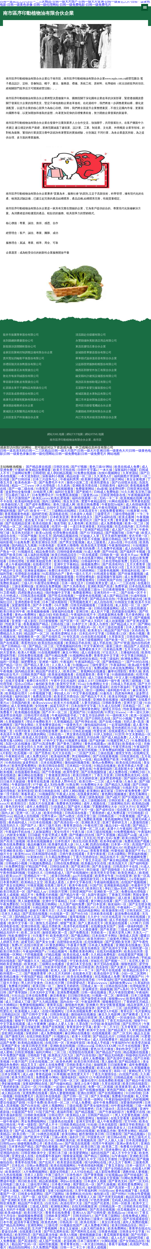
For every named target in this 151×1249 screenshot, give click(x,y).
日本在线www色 (23, 828)
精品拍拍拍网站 (19, 1247)
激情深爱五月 (15, 967)
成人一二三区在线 (123, 583)
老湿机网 (69, 1241)
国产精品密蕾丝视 (37, 1127)
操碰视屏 (100, 1064)
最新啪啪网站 (76, 747)
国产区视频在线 (133, 797)
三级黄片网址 (129, 507)
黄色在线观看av (95, 743)
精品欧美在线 (130, 1039)
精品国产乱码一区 (25, 1244)
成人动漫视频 (115, 621)
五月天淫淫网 (136, 567)
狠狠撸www (117, 998)
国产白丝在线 (31, 1105)
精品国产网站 (34, 630)
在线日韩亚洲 (34, 945)
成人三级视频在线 (94, 800)
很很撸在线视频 (35, 580)
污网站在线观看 (16, 677)
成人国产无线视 (50, 1241)
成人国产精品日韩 (116, 595)
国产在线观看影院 (136, 1219)
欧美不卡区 (34, 967)
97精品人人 (69, 769)
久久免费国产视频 (46, 1247)
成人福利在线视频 (37, 555)
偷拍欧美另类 (45, 684)
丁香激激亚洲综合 (58, 775)
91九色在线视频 (11, 1175)
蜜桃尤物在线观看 (18, 907)
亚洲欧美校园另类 (39, 561)
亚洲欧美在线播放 (106, 699)
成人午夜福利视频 (18, 564)
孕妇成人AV (62, 693)
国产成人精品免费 (114, 737)
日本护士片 (80, 624)
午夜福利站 (118, 665)
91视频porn (80, 665)
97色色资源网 (100, 1200)
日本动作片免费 (37, 1071)
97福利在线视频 (16, 1206)
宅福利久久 (35, 872)
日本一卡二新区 (47, 1159)
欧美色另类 (68, 1159)
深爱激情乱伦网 (65, 750)
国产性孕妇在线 (86, 721)
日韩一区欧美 (121, 1203)
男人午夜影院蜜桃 (121, 992)
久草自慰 (82, 1024)
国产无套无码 (11, 737)
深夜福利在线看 (63, 611)
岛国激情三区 (86, 1238)
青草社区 (127, 1011)
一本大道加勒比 (29, 476)
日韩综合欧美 (60, 866)
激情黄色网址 (91, 709)
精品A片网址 (67, 847)
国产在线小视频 (110, 721)
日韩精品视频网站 (46, 640)
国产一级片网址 (19, 1080)
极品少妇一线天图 (118, 825)
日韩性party (8, 1143)
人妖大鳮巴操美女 (93, 1228)
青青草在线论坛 (140, 1228)
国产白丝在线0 (86, 1055)
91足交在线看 (82, 699)
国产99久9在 (80, 913)
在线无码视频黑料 (110, 951)
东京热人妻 (137, 961)
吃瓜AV (33, 860)
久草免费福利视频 (112, 750)
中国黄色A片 (96, 1137)
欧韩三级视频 (132, 680)
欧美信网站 (69, 1134)
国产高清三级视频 (13, 841)
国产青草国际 (18, 992)
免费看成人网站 (75, 920)
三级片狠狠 (68, 627)
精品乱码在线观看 (138, 1197)
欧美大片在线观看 (67, 702)
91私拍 (50, 778)
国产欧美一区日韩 (61, 1238)
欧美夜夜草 (123, 1086)
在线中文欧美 (42, 1080)
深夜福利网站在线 (35, 1083)
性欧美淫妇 (26, 838)
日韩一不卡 (59, 690)
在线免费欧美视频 (111, 1080)
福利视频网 (128, 699)
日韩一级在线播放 (94, 992)
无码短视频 (105, 526)
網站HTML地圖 (94, 434)
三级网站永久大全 (46, 888)
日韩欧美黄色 (112, 702)
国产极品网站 (81, 935)
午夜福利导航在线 (130, 599)
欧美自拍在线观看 (51, 643)
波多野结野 (117, 488)
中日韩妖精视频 (65, 589)
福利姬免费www (121, 983)
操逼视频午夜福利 (110, 577)
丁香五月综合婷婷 (92, 715)
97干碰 (37, 784)
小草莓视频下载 (40, 693)
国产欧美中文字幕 (37, 1137)
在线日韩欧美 (39, 809)
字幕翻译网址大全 (105, 806)
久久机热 (64, 485)
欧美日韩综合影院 (52, 765)
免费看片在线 (136, 1112)
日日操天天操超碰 (13, 781)
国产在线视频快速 (94, 772)
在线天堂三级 (87, 816)
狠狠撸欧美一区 (29, 636)
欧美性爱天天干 (78, 1074)
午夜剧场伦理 (21, 784)
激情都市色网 (75, 1005)
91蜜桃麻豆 (19, 920)
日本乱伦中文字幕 (92, 633)
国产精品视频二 (86, 1112)
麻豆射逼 (107, 791)
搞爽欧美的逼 (66, 1140)
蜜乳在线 (85, 769)
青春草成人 (29, 794)
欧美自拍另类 (134, 951)
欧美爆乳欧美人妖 (61, 844)
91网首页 (105, 1071)
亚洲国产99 (78, 712)
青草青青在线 (70, 1244)
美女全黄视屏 (136, 479)
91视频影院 (47, 794)
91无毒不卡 (40, 935)
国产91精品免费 (56, 655)
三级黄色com (89, 495)
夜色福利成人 (18, 822)
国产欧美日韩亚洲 (82, 967)
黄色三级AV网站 (101, 466)
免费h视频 (101, 668)
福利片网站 (44, 1052)
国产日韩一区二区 (76, 1096)
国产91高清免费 (44, 743)
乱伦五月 (45, 536)
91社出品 (18, 995)
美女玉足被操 (69, 1228)
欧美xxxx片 (14, 876)
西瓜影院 (102, 967)
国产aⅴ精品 (37, 507)
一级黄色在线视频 (89, 595)
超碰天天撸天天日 (42, 910)
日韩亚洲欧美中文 (34, 1153)
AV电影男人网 (43, 492)
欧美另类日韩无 (23, 1077)
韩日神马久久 (15, 558)
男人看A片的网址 (51, 869)
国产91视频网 (53, 677)
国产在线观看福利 (97, 687)
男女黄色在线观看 (79, 734)
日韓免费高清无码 (128, 775)
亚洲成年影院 (76, 1042)
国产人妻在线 (79, 1200)
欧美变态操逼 (141, 1042)
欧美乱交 (6, 1131)
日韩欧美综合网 (128, 1036)
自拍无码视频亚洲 (85, 1206)
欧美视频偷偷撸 (38, 611)
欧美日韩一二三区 (92, 781)
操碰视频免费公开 (30, 1143)
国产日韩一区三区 (67, 1080)
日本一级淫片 (136, 1165)
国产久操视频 (107, 1184)
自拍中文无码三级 (60, 507)
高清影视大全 (124, 769)
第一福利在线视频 (83, 1131)
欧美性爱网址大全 (64, 633)
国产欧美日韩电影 (28, 627)
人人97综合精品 (82, 1171)
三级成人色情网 (129, 929)
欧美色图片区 (60, 935)
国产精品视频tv (135, 1134)
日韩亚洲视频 (24, 1052)
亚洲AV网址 (45, 548)
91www (120, 712)
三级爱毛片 (102, 514)
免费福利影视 (18, 910)
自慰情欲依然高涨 (70, 942)
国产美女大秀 (104, 520)
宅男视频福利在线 (69, 646)
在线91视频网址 (109, 473)
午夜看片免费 (77, 945)
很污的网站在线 (95, 1162)
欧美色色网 (64, 1061)
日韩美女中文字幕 (132, 1231)
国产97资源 (122, 643)
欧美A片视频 (27, 652)
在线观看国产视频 (131, 954)
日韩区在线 (61, 466)
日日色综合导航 (58, 850)
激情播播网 (82, 507)
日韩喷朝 (39, 473)
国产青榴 (99, 1127)
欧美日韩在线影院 (135, 1083)
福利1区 (123, 485)
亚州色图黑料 (21, 750)
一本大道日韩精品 (94, 1244)
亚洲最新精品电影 (117, 885)
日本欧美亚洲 (59, 517)
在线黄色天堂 (82, 973)
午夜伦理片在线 (75, 630)
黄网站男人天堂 (140, 1071)
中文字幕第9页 (94, 646)
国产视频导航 (115, 532)
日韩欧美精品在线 (73, 1124)
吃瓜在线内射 (124, 526)
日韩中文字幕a (87, 470)
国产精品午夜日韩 (138, 1080)
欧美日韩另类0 (10, 951)
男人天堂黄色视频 (128, 1115)
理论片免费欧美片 (39, 721)
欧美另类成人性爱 (131, 765)
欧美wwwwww (42, 702)
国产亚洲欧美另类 (118, 942)
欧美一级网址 (94, 1099)
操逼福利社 (113, 1219)
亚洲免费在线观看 (35, 1093)
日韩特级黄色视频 (70, 551)
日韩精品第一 (108, 816)
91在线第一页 (60, 913)
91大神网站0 (9, 1005)
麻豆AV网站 (71, 652)
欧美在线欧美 (42, 523)
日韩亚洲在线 (130, 756)
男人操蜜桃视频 (29, 901)
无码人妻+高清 (134, 721)
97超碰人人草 (90, 536)
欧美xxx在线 (101, 728)
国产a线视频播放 (62, 488)
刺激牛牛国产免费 (40, 989)
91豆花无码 (68, 1017)
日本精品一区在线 (79, 765)
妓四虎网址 (132, 1008)
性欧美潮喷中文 (19, 935)
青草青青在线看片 (52, 898)
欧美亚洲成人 (128, 872)
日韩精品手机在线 (37, 649)
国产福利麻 (97, 740)
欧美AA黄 (104, 1068)
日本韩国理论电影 (45, 854)
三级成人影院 (39, 1206)
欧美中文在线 (96, 1030)
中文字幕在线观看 (86, 693)
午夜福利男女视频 (14, 507)
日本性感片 (63, 841)
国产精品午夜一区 (73, 894)
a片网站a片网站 (11, 718)
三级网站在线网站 (64, 510)
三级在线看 (106, 753)
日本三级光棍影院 (55, 602)
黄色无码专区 (15, 806)
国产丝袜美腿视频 (131, 573)
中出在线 (131, 542)
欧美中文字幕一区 (21, 923)
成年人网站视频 (74, 791)
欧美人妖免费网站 (46, 948)
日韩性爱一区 (139, 948)
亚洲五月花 (75, 718)
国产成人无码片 (92, 621)
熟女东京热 (71, 501)
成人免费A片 (142, 1086)
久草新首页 (117, 636)
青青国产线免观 (116, 558)
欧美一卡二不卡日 (107, 1027)
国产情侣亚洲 (24, 819)
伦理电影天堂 (49, 539)
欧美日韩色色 (130, 957)
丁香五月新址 (115, 1165)
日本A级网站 (117, 854)
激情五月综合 (112, 709)
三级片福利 (76, 617)
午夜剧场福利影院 (118, 1099)
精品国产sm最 (128, 835)
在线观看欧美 (86, 674)
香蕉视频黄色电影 (17, 514)
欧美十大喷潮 (81, 1036)
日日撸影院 (114, 1134)
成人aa (30, 548)
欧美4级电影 (14, 1212)
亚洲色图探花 (42, 750)
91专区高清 (71, 636)
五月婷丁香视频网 (45, 1228)
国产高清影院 (28, 1241)
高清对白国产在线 (29, 769)
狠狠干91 (140, 1020)
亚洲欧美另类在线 (85, 485)
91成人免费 (92, 551)
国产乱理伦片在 (81, 668)
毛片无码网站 (58, 1008)
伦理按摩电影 (86, 577)
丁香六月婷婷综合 (86, 857)
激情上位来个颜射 (87, 1083)
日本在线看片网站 (91, 558)
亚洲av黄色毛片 (127, 1143)
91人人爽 (82, 844)
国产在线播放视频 (92, 1090)
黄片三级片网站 (113, 479)
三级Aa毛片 (53, 630)
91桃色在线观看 (48, 1134)
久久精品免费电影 (58, 857)
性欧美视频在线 (134, 709)
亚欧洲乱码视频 (12, 1033)
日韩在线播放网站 (107, 608)
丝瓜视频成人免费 (108, 976)
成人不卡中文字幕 (125, 1153)
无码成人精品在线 (124, 1200)
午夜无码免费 (86, 548)
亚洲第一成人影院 (25, 621)
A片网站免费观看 (33, 1190)
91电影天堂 (130, 787)
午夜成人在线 (66, 794)
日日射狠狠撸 (49, 621)
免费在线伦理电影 (134, 891)
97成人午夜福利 (57, 520)
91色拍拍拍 (13, 762)
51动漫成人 (58, 806)
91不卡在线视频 (129, 1046)
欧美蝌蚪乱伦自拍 (79, 1193)
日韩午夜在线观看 (72, 854)
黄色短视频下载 (126, 1190)
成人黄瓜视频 (79, 1049)
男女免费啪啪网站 (34, 1121)
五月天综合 (132, 649)
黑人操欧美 (109, 1061)
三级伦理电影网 (123, 514)
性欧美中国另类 (55, 967)
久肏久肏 (131, 781)
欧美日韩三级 (91, 1146)
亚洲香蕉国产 (28, 1187)
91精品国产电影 (37, 558)
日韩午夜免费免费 (128, 791)
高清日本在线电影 (49, 1096)
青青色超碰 (44, 1074)
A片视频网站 (45, 819)
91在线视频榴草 (49, 652)
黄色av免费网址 (26, 614)
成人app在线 (65, 778)
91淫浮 (119, 734)
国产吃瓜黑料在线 (57, 1231)
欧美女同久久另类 (31, 747)
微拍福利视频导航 (78, 762)
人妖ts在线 (115, 542)
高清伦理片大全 (71, 1203)
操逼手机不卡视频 (88, 539)
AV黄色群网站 (55, 945)
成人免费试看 (116, 813)
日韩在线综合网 (116, 986)
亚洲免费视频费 (68, 992)
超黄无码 (27, 942)
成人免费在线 (118, 772)
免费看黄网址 (86, 580)
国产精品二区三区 (42, 646)
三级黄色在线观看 (61, 1121)
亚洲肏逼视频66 (35, 570)
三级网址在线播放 (52, 964)
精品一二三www (23, 485)
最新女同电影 (59, 1171)
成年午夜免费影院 (106, 1102)
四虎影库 (98, 1020)
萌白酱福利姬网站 (34, 1068)
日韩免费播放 (52, 1149)
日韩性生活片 (10, 539)
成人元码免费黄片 (106, 1039)
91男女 (109, 712)
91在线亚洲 (124, 876)
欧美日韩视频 (88, 750)
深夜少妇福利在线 (61, 1190)
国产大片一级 (84, 809)
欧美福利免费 (60, 756)
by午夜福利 (120, 1156)
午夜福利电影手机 (64, 715)
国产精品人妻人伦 (37, 665)
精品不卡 (27, 894)
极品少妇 (45, 614)
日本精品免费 (113, 649)
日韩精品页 (68, 640)
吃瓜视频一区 (24, 753)
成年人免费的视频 (135, 1222)
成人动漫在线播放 (18, 970)
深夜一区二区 (31, 608)
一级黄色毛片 (73, 725)
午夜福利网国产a (35, 951)
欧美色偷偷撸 (37, 668)
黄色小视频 (137, 633)
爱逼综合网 (9, 1231)
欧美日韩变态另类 (35, 1046)
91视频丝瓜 (26, 551)
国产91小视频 (122, 718)
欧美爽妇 (93, 791)
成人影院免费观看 (108, 1171)
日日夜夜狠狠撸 (114, 589)
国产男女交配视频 (72, 542)
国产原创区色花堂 (52, 759)
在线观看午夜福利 (49, 1156)
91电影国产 (50, 627)
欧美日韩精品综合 (64, 555)
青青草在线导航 (26, 1162)
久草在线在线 (106, 907)
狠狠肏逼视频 (73, 1156)
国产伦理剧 (139, 1234)
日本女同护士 (73, 529)
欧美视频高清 (87, 1140)
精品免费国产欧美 (107, 759)
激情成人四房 (129, 935)
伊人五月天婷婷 (59, 973)
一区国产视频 (28, 536)
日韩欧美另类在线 (37, 797)
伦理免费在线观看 (66, 532)
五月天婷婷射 (47, 847)
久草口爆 (45, 567)
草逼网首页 (90, 989)
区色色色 (138, 630)
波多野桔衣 (30, 762)
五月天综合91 (75, 869)
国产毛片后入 (11, 1197)
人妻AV (138, 1187)
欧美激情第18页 (113, 910)
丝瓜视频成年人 (128, 1209)
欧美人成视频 (10, 894)
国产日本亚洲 (96, 904)
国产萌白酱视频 (47, 1146)
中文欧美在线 (79, 961)
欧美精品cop (117, 1212)
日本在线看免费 (16, 1109)
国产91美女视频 (11, 1219)
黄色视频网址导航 (118, 819)
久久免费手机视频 (110, 548)
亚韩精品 (71, 1090)
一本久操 (106, 470)
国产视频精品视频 (21, 1099)
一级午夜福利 (10, 1121)
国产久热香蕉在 (74, 586)
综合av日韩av (24, 684)
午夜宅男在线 (122, 747)
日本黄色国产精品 (21, 1146)
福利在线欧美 (70, 709)
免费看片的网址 (19, 986)
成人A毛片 (119, 1238)
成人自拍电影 (134, 548)
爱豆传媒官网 (31, 1027)
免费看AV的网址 (132, 1146)
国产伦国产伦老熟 (97, 1203)
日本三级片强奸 (37, 517)
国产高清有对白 (113, 564)
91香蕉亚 (42, 488)
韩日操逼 (93, 869)
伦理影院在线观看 (82, 1052)
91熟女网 (73, 784)
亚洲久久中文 (87, 1159)
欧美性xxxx (22, 854)
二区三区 (60, 1052)
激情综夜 (123, 995)
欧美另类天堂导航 (104, 872)
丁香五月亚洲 (103, 775)
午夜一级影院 (28, 1124)
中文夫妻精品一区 (138, 734)
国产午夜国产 (138, 888)
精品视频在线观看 (136, 1052)
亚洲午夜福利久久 (34, 1008)
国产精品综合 (70, 948)
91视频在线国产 (71, 1225)
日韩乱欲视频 (82, 731)
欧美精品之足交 (32, 882)
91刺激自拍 (35, 857)
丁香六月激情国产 (18, 498)
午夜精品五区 (45, 879)
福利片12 (85, 1077)
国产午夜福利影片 (112, 1112)
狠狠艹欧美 (68, 923)
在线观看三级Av (89, 589)
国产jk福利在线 (106, 517)
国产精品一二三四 (13, 860)
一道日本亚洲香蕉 (83, 526)
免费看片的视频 (47, 894)
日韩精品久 (76, 690)
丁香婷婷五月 (94, 1149)
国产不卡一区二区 (55, 712)
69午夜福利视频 (122, 1105)
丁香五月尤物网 (64, 787)
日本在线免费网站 (122, 668)
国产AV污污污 (67, 828)
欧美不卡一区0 (63, 1118)
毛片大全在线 (62, 753)
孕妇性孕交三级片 (129, 1049)
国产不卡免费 (42, 605)
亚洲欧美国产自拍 (18, 888)
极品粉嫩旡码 (37, 844)
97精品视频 (53, 954)
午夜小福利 (136, 731)
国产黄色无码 (118, 1181)
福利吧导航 (40, 514)
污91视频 (45, 1086)
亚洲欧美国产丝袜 (49, 1099)
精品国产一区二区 (37, 633)
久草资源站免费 (140, 1030)
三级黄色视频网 (108, 570)
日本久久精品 (11, 913)
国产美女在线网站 (13, 885)
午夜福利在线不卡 (84, 614)
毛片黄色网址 (135, 614)
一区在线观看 (89, 555)
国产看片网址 (70, 998)
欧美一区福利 (140, 715)
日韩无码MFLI (83, 1216)
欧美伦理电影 (53, 813)
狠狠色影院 (129, 964)
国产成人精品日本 (28, 1131)
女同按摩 (41, 706)
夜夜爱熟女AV (55, 976)
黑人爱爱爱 (107, 1017)
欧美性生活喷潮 (30, 1090)
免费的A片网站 (68, 879)
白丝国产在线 (129, 1074)
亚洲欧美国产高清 (100, 586)
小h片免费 (61, 605)
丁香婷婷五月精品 (136, 1001)
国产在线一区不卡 (134, 592)
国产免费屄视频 (29, 529)
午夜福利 (67, 662)
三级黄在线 (106, 605)
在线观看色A (117, 731)
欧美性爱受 (71, 772)
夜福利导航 (65, 1112)
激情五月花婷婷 (47, 923)
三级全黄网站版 (23, 586)
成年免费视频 (138, 1064)
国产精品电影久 (130, 1061)
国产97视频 (79, 466)
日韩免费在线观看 (31, 655)
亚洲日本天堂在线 (79, 964)
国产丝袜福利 (134, 1175)
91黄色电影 (47, 545)
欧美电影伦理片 (16, 693)
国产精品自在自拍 (103, 599)
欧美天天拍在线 (64, 470)
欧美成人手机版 (98, 1042)
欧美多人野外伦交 (64, 781)
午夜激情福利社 (120, 545)
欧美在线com (54, 1143)
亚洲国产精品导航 (97, 529)
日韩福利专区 (91, 561)
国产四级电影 (111, 869)
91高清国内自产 (53, 573)
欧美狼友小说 (132, 743)
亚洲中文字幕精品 (67, 564)
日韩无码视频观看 (83, 605)
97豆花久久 (110, 652)
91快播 (47, 1118)
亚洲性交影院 (73, 1099)
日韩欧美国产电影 (34, 674)
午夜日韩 (67, 539)
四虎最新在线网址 (125, 611)
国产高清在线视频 (35, 913)
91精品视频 (41, 907)
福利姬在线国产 (56, 1049)
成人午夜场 (114, 781)
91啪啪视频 (41, 970)
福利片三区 (77, 1137)
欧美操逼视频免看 (61, 674)
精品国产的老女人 (49, 671)
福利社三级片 (35, 850)
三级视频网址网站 (64, 649)
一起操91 (59, 1086)
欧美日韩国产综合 (135, 838)
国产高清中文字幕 (68, 860)
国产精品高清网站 (21, 1159)
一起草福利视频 (120, 725)
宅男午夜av (49, 816)
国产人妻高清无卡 (91, 923)
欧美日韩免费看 (88, 504)
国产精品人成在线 (28, 1017)
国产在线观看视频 (106, 756)
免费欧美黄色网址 (82, 951)
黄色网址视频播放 (114, 794)
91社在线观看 (39, 1039)
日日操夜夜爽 (117, 1064)
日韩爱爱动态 (76, 983)
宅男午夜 (32, 1020)
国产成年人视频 (79, 806)
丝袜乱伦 (97, 961)
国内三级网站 (52, 501)
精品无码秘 (53, 599)
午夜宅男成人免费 (55, 835)
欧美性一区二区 (59, 658)
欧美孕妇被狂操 (111, 841)
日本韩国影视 (138, 1127)
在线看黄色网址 (88, 794)
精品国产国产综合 (117, 630)
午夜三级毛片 (55, 1175)
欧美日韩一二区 (24, 1134)
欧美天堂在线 (55, 747)
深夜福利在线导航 (83, 979)
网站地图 (113, 453)
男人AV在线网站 (99, 747)
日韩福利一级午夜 (108, 680)
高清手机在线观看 (76, 926)
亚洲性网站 (35, 1225)
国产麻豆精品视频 (116, 860)
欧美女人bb (51, 769)
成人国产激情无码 (28, 957)
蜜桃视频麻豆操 (90, 1234)
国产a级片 (113, 797)
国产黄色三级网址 (70, 743)
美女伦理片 (62, 832)
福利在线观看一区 (85, 498)
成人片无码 (50, 1017)
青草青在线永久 (82, 517)
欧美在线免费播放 (13, 844)
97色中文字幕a (53, 740)
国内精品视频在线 (66, 536)
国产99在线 (110, 551)
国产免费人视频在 (13, 699)
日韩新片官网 (58, 891)
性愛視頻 (117, 850)
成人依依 (69, 1219)
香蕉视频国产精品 (36, 624)
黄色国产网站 (116, 1090)
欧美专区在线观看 (64, 1109)
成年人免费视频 (94, 1058)
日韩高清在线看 (76, 813)
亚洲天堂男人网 (120, 932)
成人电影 (29, 847)
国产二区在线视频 (128, 901)
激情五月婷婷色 (68, 986)
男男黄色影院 (140, 501)
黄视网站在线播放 (93, 671)
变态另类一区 (138, 536)
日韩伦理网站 (137, 589)
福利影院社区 (97, 1187)
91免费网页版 (14, 866)
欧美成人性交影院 (35, 737)
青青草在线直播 (38, 781)
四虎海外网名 (124, 693)
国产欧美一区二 (116, 640)
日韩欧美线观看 (35, 1115)
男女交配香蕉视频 (113, 1005)
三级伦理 (52, 1225)
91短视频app (113, 1175)
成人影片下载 (100, 611)
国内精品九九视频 (25, 545)
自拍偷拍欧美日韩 (28, 1149)
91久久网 (127, 492)
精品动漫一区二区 (79, 476)
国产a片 (23, 510)
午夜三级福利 (110, 658)
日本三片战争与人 (46, 479)
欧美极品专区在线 (94, 863)
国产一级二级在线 (21, 488)
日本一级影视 (79, 901)
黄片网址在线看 (102, 901)
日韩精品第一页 (110, 1206)
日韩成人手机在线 (124, 684)
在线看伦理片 (42, 564)
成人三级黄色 (96, 542)
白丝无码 (52, 1203)
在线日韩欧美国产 (39, 1036)
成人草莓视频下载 (135, 1149)
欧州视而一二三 (11, 973)
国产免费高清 (79, 932)
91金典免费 (22, 542)
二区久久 (35, 677)
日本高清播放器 (137, 1140)
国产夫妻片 (119, 967)
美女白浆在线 (111, 1222)
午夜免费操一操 (81, 608)
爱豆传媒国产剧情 (13, 1102)
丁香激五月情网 (120, 894)
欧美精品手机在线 (79, 643)
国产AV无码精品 (92, 532)
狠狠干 (19, 1020)
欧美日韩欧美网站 (67, 561)
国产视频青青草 (35, 973)
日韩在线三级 (60, 624)
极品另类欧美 (52, 926)
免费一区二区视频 (101, 1086)
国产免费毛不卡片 (52, 482)
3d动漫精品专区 (43, 687)
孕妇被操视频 (11, 1083)
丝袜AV (132, 1212)
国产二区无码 (123, 1033)
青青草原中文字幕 (107, 655)
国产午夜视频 (52, 772)
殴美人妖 (46, 860)
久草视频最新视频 (61, 577)
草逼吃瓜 (54, 1209)
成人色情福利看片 (138, 504)
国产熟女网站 (24, 725)
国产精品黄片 (117, 1030)
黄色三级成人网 (64, 504)
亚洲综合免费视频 (49, 586)
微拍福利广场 (75, 1168)
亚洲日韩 (82, 611)
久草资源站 (130, 473)
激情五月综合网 (88, 737)
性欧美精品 (61, 614)
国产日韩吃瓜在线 (98, 718)
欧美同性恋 (23, 1234)
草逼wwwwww (97, 983)
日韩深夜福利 (88, 1071)
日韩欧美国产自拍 (110, 580)
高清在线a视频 (127, 1109)
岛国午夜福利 (97, 894)
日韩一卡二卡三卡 (73, 1247)
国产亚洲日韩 (81, 866)
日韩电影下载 (37, 1055)
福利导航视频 (49, 1244)
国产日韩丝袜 (21, 479)
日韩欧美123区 (117, 633)
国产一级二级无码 (35, 1197)
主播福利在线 (130, 652)
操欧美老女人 (117, 1127)
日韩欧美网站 (58, 1200)
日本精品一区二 (133, 706)
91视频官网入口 (118, 740)
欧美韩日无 (95, 888)
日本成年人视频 (95, 1181)
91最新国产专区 (23, 1112)
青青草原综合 (73, 825)
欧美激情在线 (77, 1086)
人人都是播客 (89, 929)
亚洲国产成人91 (62, 1039)
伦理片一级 (60, 526)
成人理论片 (134, 800)
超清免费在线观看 (128, 913)
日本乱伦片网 (55, 983)
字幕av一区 (53, 1219)
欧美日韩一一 (38, 920)
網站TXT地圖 (74, 434)
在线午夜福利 (121, 687)
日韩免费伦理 (58, 668)
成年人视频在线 (95, 803)
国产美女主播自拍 (136, 539)
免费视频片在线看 (63, 1197)
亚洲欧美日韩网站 (45, 904)
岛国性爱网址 (85, 1118)
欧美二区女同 (31, 932)
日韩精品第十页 (121, 617)
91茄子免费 (35, 1102)
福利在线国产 (100, 1153)
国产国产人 (29, 825)
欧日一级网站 (96, 690)
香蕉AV (10, 728)
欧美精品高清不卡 (136, 970)
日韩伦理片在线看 (37, 715)
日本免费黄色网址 (37, 1178)
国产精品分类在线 (64, 907)
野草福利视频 (138, 854)
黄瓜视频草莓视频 (117, 1234)
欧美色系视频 (53, 1090)
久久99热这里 (21, 1228)
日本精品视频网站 (13, 857)
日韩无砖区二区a (138, 910)
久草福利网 (35, 699)
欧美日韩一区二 (44, 986)
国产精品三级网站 (97, 1156)
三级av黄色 (60, 1137)
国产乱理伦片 (132, 1024)
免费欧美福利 (10, 583)
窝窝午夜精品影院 (94, 501)
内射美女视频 (16, 835)
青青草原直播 (15, 548)
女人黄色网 (76, 523)
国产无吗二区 (58, 1068)
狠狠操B (103, 1118)
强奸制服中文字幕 (58, 592)
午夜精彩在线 (28, 709)
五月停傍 (142, 526)
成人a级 (28, 1074)
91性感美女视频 (105, 573)
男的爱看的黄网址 (34, 577)
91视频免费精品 (40, 863)
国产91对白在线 (137, 662)
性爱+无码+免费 (109, 838)
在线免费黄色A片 (72, 888)
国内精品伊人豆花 (28, 917)
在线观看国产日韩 (64, 1071)
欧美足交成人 (37, 1209)
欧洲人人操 (59, 970)
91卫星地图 (8, 592)
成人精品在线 (11, 1093)
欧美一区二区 (134, 523)
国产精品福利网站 (55, 917)
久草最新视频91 (105, 898)
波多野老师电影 (111, 778)
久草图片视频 (37, 1238)
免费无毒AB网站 (12, 740)
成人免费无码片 (37, 756)
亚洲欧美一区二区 (107, 891)
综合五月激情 (108, 1159)
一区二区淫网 (40, 690)
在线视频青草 (73, 957)
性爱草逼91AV (113, 847)
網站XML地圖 (55, 434)
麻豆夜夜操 (58, 995)
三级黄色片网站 (118, 939)
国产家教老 (130, 1014)
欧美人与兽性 (99, 624)
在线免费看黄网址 (113, 510)
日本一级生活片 (73, 583)
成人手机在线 (103, 643)
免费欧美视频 (93, 819)
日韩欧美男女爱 (97, 583)
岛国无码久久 (49, 709)
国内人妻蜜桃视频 (63, 1093)
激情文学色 (123, 753)
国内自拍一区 (70, 1001)
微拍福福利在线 (95, 725)
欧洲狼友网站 (131, 658)
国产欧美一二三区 (110, 1008)
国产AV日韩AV (75, 939)
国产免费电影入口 (64, 929)
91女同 (25, 904)
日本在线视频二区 (42, 1061)
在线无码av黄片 (46, 838)
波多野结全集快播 (18, 492)
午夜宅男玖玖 (18, 1039)
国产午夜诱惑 (10, 1068)
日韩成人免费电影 (107, 492)
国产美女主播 (45, 942)
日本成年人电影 (81, 514)
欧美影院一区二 (52, 1020)
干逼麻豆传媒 (10, 658)
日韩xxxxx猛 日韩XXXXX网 (97, 1046)
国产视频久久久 (29, 961)
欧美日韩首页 (34, 617)
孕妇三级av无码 (116, 888)
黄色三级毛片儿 (139, 1137)
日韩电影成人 (55, 872)
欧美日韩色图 (61, 876)
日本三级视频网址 (91, 640)
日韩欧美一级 (110, 555)
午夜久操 (78, 832)
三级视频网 (60, 1178)
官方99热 (131, 1121)
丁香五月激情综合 (105, 1074)
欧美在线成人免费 (127, 466)
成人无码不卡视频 (13, 1209)
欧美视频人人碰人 (28, 1011)
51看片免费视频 (97, 617)
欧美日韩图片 (82, 775)
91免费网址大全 (98, 684)
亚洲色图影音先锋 (28, 602)
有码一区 (120, 1071)
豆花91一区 (29, 1086)
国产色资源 (108, 929)
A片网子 (135, 923)
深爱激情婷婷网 (131, 1102)
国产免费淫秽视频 (68, 989)
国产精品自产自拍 (109, 1052)
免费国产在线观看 (52, 1187)
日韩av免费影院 (37, 1165)
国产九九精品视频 (46, 1001)
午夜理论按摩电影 (47, 583)
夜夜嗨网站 (121, 1068)
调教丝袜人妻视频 (135, 1171)
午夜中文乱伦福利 (64, 680)
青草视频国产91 (133, 976)
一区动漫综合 (127, 1017)
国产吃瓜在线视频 (61, 595)
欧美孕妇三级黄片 (91, 1219)
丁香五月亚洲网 (62, 809)
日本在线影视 (98, 920)
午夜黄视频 (127, 816)
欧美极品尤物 (107, 1131)
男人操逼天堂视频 (107, 1178)
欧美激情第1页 (55, 617)
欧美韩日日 (19, 803)
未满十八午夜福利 (120, 828)
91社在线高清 (112, 917)
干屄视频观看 (34, 954)
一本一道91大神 (138, 712)
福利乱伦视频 (15, 1071)
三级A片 (27, 583)
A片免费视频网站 (35, 1171)
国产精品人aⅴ (37, 891)
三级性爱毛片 (99, 665)
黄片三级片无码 (50, 825)
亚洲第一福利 (49, 662)
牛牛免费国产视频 (13, 1055)
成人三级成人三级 (18, 1001)
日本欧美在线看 (101, 913)
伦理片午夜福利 (103, 1143)
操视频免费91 (91, 564)
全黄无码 (137, 939)
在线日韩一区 (55, 1042)
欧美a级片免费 (138, 665)
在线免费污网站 (26, 800)
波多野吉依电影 (11, 580)
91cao (81, 684)
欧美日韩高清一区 (13, 891)
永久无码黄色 (94, 957)
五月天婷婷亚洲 (87, 778)
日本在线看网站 (52, 762)
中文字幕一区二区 (50, 1058)
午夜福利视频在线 (107, 882)
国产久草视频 (106, 835)
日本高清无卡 (88, 510)
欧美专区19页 (115, 567)
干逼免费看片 (141, 687)
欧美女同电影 (118, 696)
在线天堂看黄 (15, 680)
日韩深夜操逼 (60, 1014)
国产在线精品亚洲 (18, 523)
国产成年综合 (105, 809)
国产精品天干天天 (94, 696)
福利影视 (6, 542)
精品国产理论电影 (55, 961)
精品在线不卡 (110, 857)
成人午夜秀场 (46, 828)
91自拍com (106, 1190)
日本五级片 (9, 1058)
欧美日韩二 (71, 671)
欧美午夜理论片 (81, 520)
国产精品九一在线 (79, 759)
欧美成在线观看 (116, 923)
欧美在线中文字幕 (107, 973)
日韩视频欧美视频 (67, 567)
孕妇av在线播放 (71, 1181)
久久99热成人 (10, 595)
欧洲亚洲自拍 (65, 548)
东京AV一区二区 (51, 939)
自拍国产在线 (81, 1127)
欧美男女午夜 (105, 876)
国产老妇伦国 (70, 1146)
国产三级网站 (55, 1193)
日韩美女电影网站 (31, 1193)
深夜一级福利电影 (131, 926)
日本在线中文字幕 (84, 706)
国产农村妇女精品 (86, 658)
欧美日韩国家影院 (64, 558)
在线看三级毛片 (55, 885)
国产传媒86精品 (61, 1083)
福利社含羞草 (65, 492)
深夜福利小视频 (125, 470)
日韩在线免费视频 (67, 863)
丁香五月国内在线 (120, 1020)
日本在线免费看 (37, 995)
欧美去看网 (127, 517)
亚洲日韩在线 (31, 926)
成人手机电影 (119, 920)
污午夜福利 (105, 979)
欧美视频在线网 (131, 498)
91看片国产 (19, 1061)
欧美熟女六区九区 (61, 1055)
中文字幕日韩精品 (134, 655)
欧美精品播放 (10, 976)
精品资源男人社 (138, 1005)
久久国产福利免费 (72, 904)
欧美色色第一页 (26, 482)
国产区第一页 (70, 621)
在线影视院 (85, 787)
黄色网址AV (86, 907)
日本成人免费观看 (101, 945)
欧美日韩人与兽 (70, 838)
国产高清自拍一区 (67, 822)
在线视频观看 (102, 1033)
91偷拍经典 (95, 712)
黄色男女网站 (128, 1131)
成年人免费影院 (37, 806)
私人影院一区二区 (128, 605)
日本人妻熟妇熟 (137, 627)
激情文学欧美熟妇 (132, 1124)
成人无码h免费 (54, 784)
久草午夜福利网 (86, 1190)
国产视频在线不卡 (34, 658)
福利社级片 (23, 696)
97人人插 (18, 787)
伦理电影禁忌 (139, 986)
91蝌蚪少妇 (138, 772)
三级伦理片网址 (38, 1184)
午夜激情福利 (103, 769)
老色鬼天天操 (34, 520)
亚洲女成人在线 (23, 1156)
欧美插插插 (56, 1168)
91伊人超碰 (29, 539)
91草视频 (59, 1074)
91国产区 (96, 885)
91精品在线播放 (105, 765)
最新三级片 (114, 646)
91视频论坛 (62, 1036)
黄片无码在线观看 (107, 964)
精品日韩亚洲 (88, 1017)
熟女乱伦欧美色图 (86, 841)
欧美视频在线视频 (28, 712)
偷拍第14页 (102, 1193)
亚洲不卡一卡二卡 (82, 970)
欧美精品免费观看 (39, 470)
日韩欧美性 (108, 485)
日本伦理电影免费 (115, 561)
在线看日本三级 (35, 1168)
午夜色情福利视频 (13, 872)
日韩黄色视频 (108, 1231)
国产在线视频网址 (111, 1093)
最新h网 (138, 898)
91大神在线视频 (134, 917)
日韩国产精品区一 (100, 1115)
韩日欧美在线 (28, 1181)
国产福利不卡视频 (133, 551)
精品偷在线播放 (19, 1030)
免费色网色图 (34, 1219)
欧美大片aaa (130, 555)
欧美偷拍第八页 (12, 504)
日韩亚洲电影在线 (113, 495)
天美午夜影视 (96, 854)
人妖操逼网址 (42, 832)
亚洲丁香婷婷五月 (115, 822)
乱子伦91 (55, 920)
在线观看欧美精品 (28, 772)
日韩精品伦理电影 (108, 787)
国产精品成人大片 (124, 624)
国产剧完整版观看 (61, 580)
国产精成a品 (33, 718)
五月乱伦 (89, 838)
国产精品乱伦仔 (104, 1036)
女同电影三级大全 (13, 1184)
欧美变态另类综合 (67, 696)
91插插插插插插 (123, 674)
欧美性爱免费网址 (25, 765)
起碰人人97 (86, 680)
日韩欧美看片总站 (79, 1064)
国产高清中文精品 (120, 1058)
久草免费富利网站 (114, 879)
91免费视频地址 (125, 832)
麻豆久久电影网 (109, 1014)
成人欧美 (124, 898)
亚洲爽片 (92, 1005)
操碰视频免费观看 (31, 1216)
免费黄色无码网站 (69, 803)
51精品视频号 (58, 951)
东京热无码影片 (23, 532)
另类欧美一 (99, 932)
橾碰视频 (106, 989)
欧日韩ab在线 (117, 1137)
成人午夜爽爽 (37, 1024)
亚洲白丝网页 (87, 1093)
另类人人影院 (34, 1175)
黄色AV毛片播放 (102, 1049)
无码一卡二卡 (109, 498)
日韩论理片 (56, 1115)
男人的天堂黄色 (32, 983)
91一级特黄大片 (117, 715)
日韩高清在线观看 (34, 595)
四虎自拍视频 (100, 844)
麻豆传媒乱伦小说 (42, 1140)
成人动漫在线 (91, 652)
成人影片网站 (10, 1008)
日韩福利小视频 (16, 863)
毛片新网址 (143, 1011)
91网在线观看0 (119, 501)
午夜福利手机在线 (18, 832)
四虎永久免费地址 (78, 1020)
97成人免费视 (82, 1102)
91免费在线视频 (85, 473)
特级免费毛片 (24, 1096)
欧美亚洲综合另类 (45, 542)
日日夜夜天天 (73, 1149)
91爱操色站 (127, 1159)
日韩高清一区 (69, 1222)
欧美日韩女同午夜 (13, 611)
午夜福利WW (121, 1042)
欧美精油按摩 (54, 728)
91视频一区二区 (103, 995)
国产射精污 (84, 492)
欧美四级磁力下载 (69, 819)
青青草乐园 (55, 1005)
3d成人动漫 (13, 847)
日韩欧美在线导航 (136, 1206)
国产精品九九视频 (118, 784)
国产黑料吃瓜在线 (84, 1231)
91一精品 (7, 690)
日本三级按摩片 (88, 1241)
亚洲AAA (79, 1212)
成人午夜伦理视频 (105, 507)
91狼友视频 (35, 885)
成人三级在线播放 (134, 608)
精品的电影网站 (89, 910)
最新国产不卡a (135, 850)
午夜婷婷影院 (103, 1077)
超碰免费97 (140, 1118)
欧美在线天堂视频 (94, 545)
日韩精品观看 (124, 1077)
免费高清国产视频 (137, 841)
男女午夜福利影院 (13, 1238)
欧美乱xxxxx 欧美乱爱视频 (51, 498)
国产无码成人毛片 (79, 898)
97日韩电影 (136, 813)
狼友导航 (60, 523)
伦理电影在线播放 (28, 573)
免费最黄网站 (85, 488)
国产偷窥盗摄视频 (17, 687)
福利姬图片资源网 (127, 476)
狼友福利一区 (117, 904)
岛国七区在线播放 (18, 743)
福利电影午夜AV (119, 690)
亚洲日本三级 (58, 1153)
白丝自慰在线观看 (94, 636)
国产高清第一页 (120, 1187)
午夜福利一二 (127, 907)
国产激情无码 (15, 1036)
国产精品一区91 (11, 665)
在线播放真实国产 (104, 926)
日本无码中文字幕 (42, 992)
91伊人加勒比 (103, 734)
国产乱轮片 (47, 1162)
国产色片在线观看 (109, 970)
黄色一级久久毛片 (79, 573)
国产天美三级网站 (108, 1216)
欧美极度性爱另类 (75, 599)
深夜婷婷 (32, 1033)
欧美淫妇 (92, 523)
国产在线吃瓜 (52, 636)
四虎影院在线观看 (30, 728)
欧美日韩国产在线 (25, 898)
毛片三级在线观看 (111, 627)
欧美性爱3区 (38, 1200)
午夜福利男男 (70, 479)
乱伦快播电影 (94, 942)
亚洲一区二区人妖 (29, 813)
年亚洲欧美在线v (12, 850)
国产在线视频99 (77, 872)
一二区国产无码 (84, 753)
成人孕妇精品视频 (60, 473)
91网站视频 (109, 1241)
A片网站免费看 (58, 979)
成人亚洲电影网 (22, 706)
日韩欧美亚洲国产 (58, 1216)
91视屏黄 (133, 510)
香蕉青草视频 (100, 850)
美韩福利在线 (131, 570)
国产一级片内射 (26, 759)
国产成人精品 (52, 957)
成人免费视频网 (135, 577)
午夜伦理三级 (94, 825)
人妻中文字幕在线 (79, 882)
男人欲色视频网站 (75, 1209)
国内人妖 (8, 813)
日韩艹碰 (133, 532)
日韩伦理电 (16, 561)
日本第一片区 (121, 844)
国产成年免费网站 (39, 504)
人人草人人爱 (138, 737)
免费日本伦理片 (59, 570)
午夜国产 (127, 759)
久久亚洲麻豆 (67, 910)
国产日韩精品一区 (14, 646)
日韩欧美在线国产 (13, 989)
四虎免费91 (113, 1149)
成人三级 (22, 690)
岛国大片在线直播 (42, 803)
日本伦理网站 (70, 800)
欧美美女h (95, 630)
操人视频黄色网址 (63, 737)
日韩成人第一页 (92, 986)
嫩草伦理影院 (117, 671)
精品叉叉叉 (29, 1064)
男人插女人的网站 (55, 608)
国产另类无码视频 (111, 1197)
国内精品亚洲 (24, 671)
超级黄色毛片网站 (37, 929)
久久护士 (94, 917)
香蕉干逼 (103, 674)
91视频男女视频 (76, 740)
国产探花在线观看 (78, 1143)
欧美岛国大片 (118, 863)
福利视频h (133, 750)
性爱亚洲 (100, 731)
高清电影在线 (59, 514)
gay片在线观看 (83, 876)
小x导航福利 (138, 879)
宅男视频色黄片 (81, 602)
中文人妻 (121, 677)
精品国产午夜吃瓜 (31, 1203)
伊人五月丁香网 (120, 1162)
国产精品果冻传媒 (46, 1234)
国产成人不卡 (49, 1124)
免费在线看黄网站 (57, 699)
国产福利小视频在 (137, 778)
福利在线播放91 (47, 998)
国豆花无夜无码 (75, 677)
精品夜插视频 (49, 1181)
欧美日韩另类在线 (87, 1061)
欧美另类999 (96, 939)
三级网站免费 (21, 473)
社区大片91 (127, 806)
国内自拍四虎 (140, 643)
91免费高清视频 (67, 495)
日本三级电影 (34, 599)
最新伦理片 (89, 1080)
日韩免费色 (86, 1109)
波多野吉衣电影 (26, 869)
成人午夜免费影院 (110, 1121)
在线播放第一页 (11, 630)
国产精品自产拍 (11, 599)
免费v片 (17, 945)
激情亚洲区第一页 (55, 932)
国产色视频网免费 (134, 857)
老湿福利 (112, 957)
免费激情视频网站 (32, 1005)
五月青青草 (129, 1027)
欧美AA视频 (69, 1234)
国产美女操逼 (102, 866)
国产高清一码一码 (14, 1140)
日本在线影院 (108, 1124)
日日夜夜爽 (33, 740)
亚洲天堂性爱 (28, 567)
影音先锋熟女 (91, 948)
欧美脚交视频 (91, 479)
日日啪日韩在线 (79, 995)
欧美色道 (31, 964)
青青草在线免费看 (58, 1212)
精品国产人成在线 (137, 646)
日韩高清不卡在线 (126, 866)
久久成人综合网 (109, 706)
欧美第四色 (15, 520)
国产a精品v (138, 640)
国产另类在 (43, 753)
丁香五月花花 (49, 800)
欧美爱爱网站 (79, 1153)
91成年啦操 (139, 595)
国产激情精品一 (113, 662)
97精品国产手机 (37, 866)
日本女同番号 (11, 1074)
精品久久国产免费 (72, 1030)
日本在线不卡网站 (105, 935)
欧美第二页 (110, 1146)
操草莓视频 (78, 917)
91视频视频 (9, 1090)
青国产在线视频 (53, 1027)
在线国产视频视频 (134, 882)
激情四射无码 (90, 879)
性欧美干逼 (13, 624)
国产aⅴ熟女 (67, 816)
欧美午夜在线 (78, 885)
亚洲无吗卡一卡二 (107, 592)
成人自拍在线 (103, 602)
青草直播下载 (125, 520)
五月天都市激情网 (114, 536)
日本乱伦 (18, 1165)
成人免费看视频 (111, 523)
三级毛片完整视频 (21, 998)
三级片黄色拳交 (29, 1118)
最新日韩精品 (112, 539)
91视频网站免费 (81, 655)
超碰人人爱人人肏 (61, 1024)
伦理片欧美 (23, 731)
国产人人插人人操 (111, 1140)
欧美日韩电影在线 (48, 791)
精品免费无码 (45, 551)
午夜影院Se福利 (112, 504)
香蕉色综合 (29, 643)
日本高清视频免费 (79, 1011)
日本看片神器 (61, 1184)
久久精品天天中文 (135, 869)
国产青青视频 (94, 1175)
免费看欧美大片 (90, 649)
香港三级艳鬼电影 (92, 797)
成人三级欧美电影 (101, 677)
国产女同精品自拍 (118, 1168)
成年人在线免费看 (52, 1064)
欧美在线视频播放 (40, 841)
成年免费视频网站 (64, 797)
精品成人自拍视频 (27, 816)
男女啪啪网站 (81, 756)
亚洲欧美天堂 (91, 822)
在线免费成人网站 (135, 1216)
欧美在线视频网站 (63, 1165)
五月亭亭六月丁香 (13, 668)
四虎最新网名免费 (111, 614)
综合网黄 (144, 809)
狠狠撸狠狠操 (14, 517)
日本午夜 (6, 1222)
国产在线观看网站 (127, 979)
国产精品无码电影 (111, 1055)
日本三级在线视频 (99, 832)
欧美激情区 (13, 1171)
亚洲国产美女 (11, 1046)
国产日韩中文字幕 (35, 1014)
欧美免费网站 (117, 1228)
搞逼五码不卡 (60, 706)
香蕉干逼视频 (118, 1244)
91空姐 (95, 1024)
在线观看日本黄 (30, 1231)
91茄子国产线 (45, 1112)
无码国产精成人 (16, 589)
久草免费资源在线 (49, 725)
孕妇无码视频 (52, 529)
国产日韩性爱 (97, 1212)
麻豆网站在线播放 (31, 775)
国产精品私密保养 (83, 1008)
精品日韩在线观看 (37, 526)
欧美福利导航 (111, 1024)
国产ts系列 (122, 989)
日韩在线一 (56, 734)
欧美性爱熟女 (100, 482)
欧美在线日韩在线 (129, 762)
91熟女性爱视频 (139, 1193)
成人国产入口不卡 (125, 529)
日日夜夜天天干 (23, 879)
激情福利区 (69, 1077)
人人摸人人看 (61, 665)
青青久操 (135, 671)
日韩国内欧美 (21, 702)
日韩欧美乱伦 (76, 1187)
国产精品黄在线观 (39, 466)
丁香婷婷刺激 (10, 1086)
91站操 (92, 1124)
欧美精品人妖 (76, 1115)
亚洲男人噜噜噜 (68, 545)
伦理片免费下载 (54, 718)
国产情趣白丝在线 (82, 835)
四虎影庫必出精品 (31, 592)
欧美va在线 (43, 532)
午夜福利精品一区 (88, 662)
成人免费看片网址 (97, 1225)
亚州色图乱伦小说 (125, 728)
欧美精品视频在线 (31, 1042)
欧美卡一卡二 (40, 510)
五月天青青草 (136, 564)
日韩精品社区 (11, 1014)
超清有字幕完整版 (31, 778)
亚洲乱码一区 (87, 627)
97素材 (19, 470)
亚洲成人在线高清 (31, 1049)
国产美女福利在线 (97, 1105)
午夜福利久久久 (11, 649)
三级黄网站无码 (119, 803)
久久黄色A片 (103, 476)
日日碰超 (34, 835)
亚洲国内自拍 (10, 1153)
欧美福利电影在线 (28, 501)
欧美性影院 (26, 791)
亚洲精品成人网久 (45, 1030)
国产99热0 (119, 1193)
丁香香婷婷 (97, 813)
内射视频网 (140, 1099)
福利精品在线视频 (18, 640)
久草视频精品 (64, 721)
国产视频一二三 (116, 961)
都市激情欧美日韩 (92, 1134)
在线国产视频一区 (79, 728)
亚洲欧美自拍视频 (63, 1046)
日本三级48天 (106, 1109)
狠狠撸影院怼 (112, 1001)
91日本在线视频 (40, 822)
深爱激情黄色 (21, 605)
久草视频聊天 (15, 721)
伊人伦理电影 (46, 485)
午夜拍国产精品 (32, 976)
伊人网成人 (8, 529)
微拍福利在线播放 (84, 1014)
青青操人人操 (87, 1197)
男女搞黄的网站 (35, 734)
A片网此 (103, 1238)
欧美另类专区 (39, 1109)
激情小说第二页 (77, 482)
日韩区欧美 (117, 800)
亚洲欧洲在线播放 (69, 687)
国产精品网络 (139, 696)
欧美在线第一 (90, 1222)
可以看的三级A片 (17, 495)
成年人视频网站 (53, 1105)
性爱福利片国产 (135, 847)
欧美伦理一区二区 (57, 1102)
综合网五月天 (126, 809)
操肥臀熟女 (29, 662)
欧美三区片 (23, 948)
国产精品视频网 (90, 847)
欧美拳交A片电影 (106, 1011)
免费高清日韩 (42, 696)
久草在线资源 (111, 1083)
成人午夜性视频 (92, 567)
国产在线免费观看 (83, 1068)
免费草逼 (121, 586)
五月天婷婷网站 (84, 570)
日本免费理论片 (43, 495)
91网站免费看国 (132, 1178)
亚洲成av (21, 809)
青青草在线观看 (40, 589)
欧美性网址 (73, 1058)
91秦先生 (106, 693)
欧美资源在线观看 (70, 1162)
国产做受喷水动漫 (94, 998)
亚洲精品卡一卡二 (37, 876)
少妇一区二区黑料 (134, 973)
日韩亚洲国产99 (81, 891)
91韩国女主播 (124, 602)
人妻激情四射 (139, 822)
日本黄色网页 (10, 882)
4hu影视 (102, 488)
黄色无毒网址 (138, 794)
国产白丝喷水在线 (125, 482)
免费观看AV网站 (48, 1077)
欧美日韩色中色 (11, 797)
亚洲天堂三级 (133, 702)
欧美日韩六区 (34, 1212)
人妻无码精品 (91, 702)
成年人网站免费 (139, 1090)
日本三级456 (61, 1127)
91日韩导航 (133, 1093)
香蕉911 (65, 731)
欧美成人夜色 (55, 882)
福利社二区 (27, 1058)
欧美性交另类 (66, 684)
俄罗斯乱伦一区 (84, 1184)
